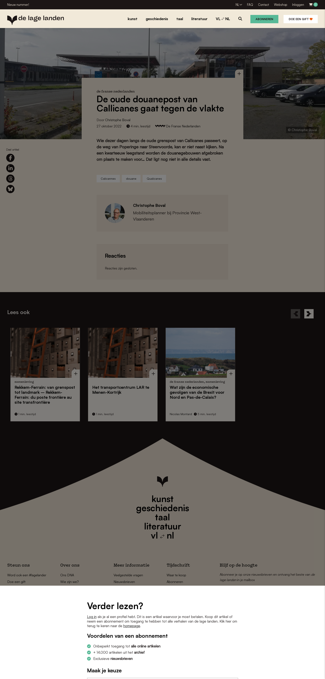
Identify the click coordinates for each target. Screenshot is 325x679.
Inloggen (298, 5)
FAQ (250, 5)
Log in (92, 616)
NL (237, 5)
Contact (263, 5)
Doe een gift (301, 19)
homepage (131, 626)
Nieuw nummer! (18, 5)
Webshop (280, 5)
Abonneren (264, 19)
